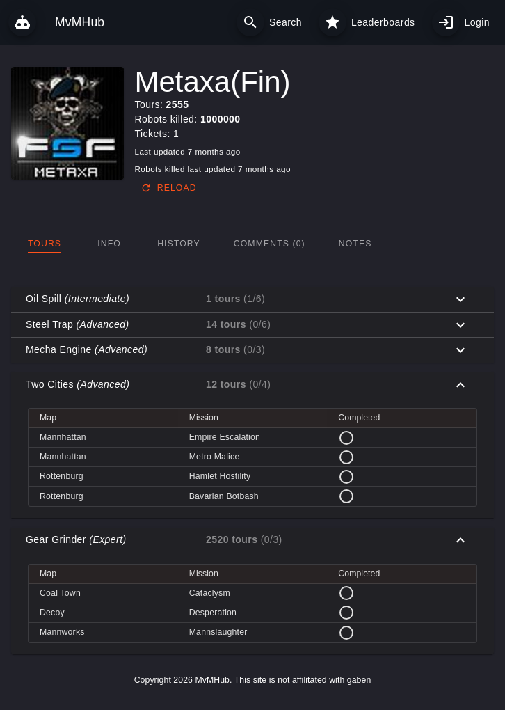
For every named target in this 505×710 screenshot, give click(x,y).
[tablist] (252, 243)
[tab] (44, 243)
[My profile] (446, 22)
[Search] (250, 22)
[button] (252, 299)
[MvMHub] (22, 22)
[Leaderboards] (332, 22)
